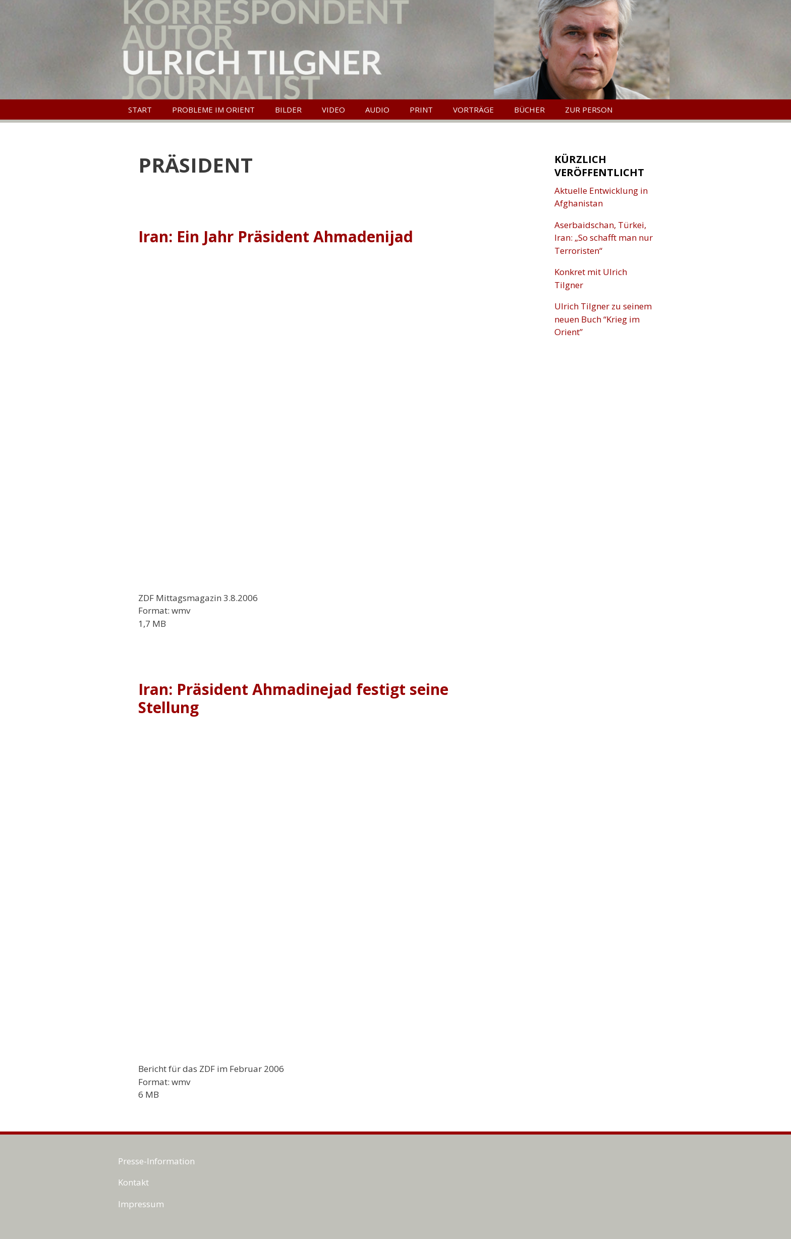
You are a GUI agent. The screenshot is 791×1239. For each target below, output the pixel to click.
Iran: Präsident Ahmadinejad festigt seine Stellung (293, 698)
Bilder (288, 109)
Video (333, 109)
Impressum (141, 1204)
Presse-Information (156, 1161)
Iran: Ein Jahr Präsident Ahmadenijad (275, 236)
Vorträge (473, 109)
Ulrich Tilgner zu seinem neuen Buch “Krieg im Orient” (603, 319)
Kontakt (133, 1182)
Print (421, 109)
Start (140, 109)
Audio (377, 109)
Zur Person (588, 109)
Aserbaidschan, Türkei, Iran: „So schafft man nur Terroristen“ (603, 237)
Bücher (529, 109)
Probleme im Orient (213, 109)
